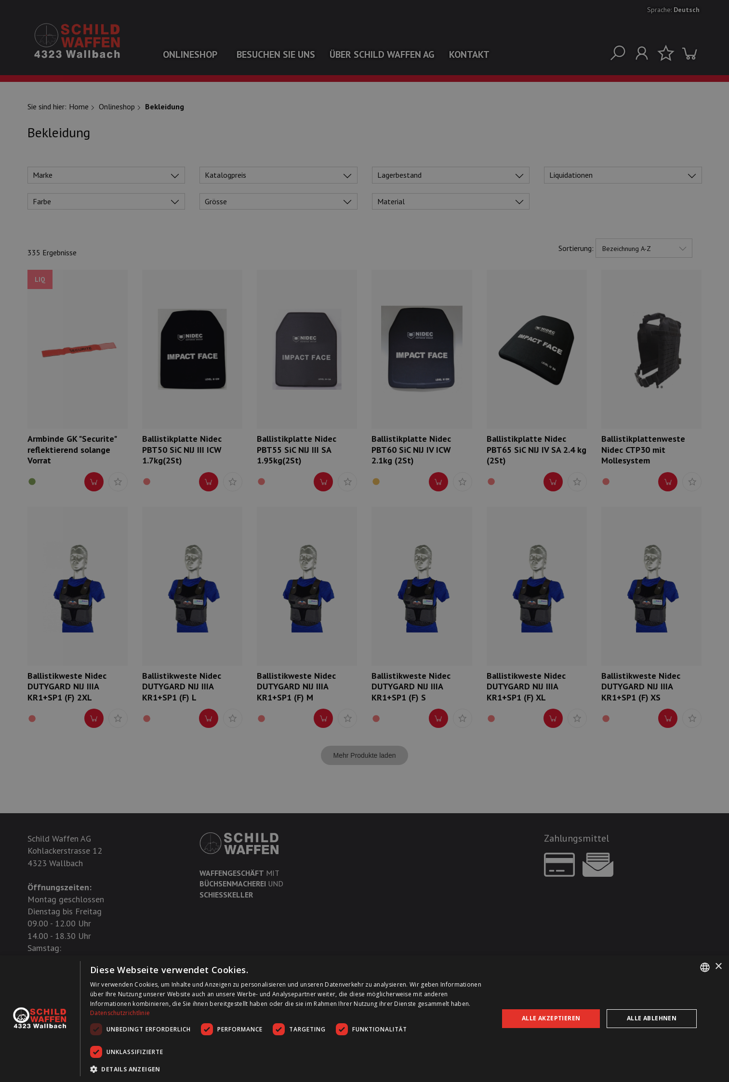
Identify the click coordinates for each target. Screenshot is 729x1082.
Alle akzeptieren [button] (551, 1018)
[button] (288, 1069)
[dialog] (364, 1018)
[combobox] (705, 967)
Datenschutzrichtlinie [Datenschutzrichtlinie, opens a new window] (120, 1013)
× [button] (718, 966)
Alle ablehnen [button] (651, 1018)
